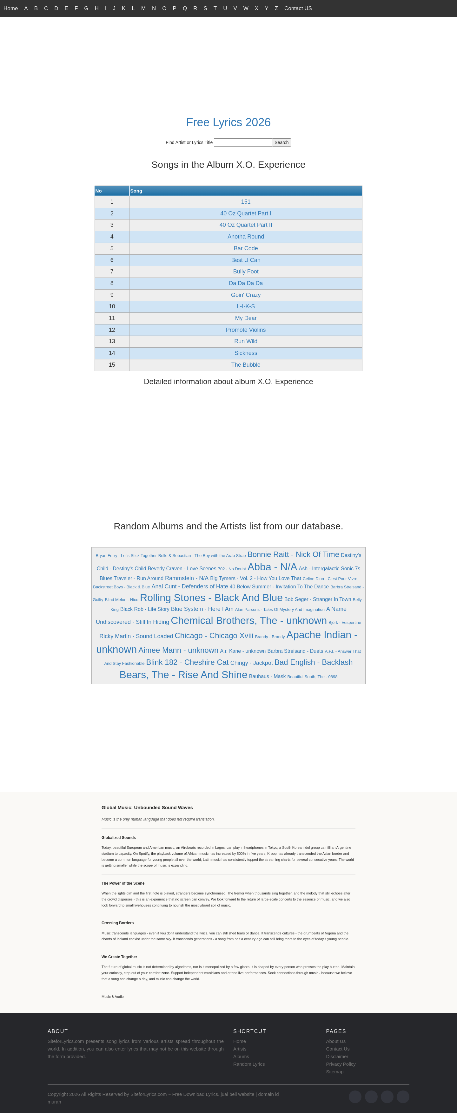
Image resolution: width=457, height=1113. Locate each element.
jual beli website (237, 1094)
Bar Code (246, 248)
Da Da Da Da (246, 283)
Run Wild (245, 341)
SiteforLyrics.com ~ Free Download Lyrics (174, 1094)
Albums (241, 1056)
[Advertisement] (228, 65)
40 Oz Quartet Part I (245, 213)
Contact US (298, 8)
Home (10, 8)
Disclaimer (337, 1056)
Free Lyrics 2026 (228, 122)
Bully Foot (246, 271)
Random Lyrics (249, 1064)
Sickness (246, 353)
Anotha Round (246, 236)
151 (246, 202)
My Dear (246, 318)
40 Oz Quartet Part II (246, 225)
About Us (336, 1041)
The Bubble (246, 365)
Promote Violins (246, 330)
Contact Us (338, 1048)
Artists (240, 1048)
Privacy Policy (341, 1064)
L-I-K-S (246, 306)
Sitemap (335, 1071)
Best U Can (246, 260)
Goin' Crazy (246, 295)
